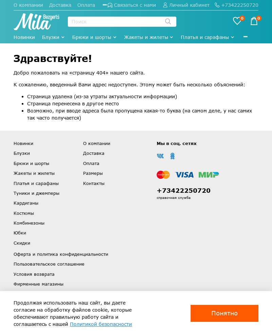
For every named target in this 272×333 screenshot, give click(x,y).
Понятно (224, 313)
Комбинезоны (29, 223)
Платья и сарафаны (208, 37)
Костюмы (24, 213)
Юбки (20, 232)
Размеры (93, 173)
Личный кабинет (186, 5)
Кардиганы (26, 203)
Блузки (53, 37)
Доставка (60, 5)
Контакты (93, 183)
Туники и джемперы (36, 193)
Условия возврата (34, 274)
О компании (28, 5)
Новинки (24, 37)
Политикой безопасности (101, 324)
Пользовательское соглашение (49, 264)
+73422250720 (236, 5)
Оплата (86, 5)
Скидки (22, 243)
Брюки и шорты (94, 37)
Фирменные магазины (38, 284)
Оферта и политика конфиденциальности (61, 254)
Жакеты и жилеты (149, 37)
